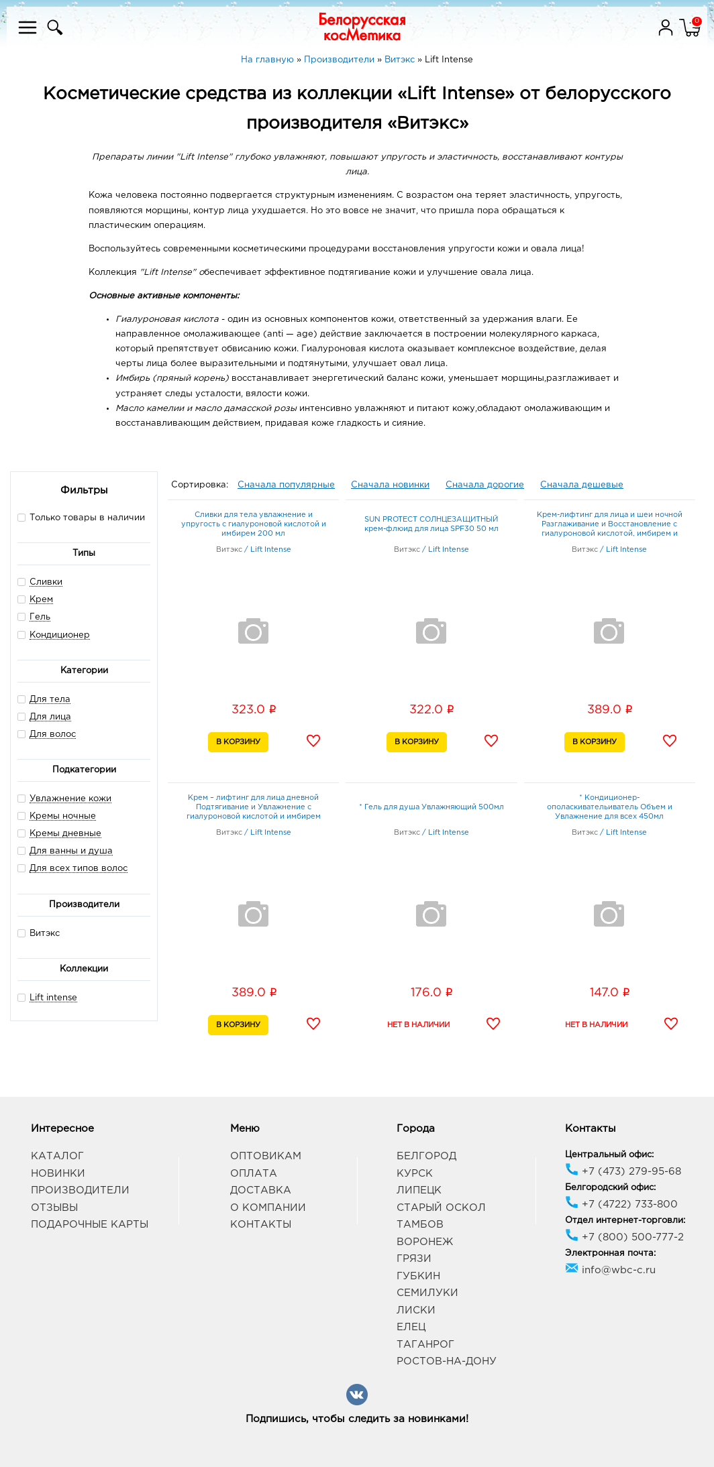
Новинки (58, 1173)
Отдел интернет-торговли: (625, 1220)
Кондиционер (60, 635)
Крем (41, 599)
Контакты (260, 1224)
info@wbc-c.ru (610, 1270)
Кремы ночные (63, 816)
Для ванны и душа (71, 851)
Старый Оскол (441, 1208)
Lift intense (53, 998)
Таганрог (425, 1344)
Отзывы (54, 1208)
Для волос (53, 734)
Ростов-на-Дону (447, 1361)
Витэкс (38, 933)
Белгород (426, 1156)
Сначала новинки (390, 485)
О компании (268, 1208)
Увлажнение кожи (70, 799)
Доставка (260, 1190)
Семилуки (427, 1293)
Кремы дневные (65, 833)
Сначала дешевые (581, 485)
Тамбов (420, 1224)
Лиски (416, 1310)
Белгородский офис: (610, 1187)
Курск (415, 1173)
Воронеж (425, 1242)
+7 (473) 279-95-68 (623, 1171)
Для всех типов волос (79, 868)
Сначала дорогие (485, 485)
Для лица (50, 717)
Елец (411, 1327)
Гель (40, 617)
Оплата (253, 1173)
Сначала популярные (286, 485)
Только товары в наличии (81, 517)
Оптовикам (265, 1156)
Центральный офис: (609, 1155)
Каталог (57, 1156)
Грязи (414, 1258)
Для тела (50, 699)
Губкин (418, 1276)
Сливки (46, 582)
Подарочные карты (89, 1224)
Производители (80, 1190)
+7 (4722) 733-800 (621, 1204)
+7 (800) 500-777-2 (624, 1237)
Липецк (419, 1190)
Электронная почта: (610, 1253)
